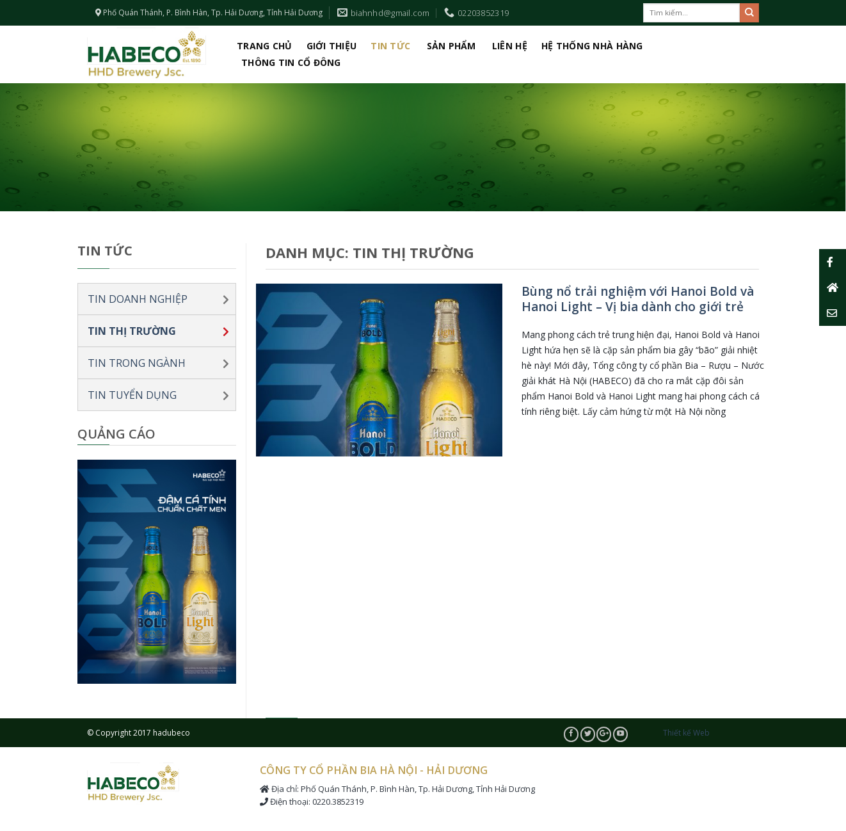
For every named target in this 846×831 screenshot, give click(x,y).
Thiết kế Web (686, 732)
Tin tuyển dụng (132, 395)
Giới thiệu (332, 46)
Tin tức (390, 46)
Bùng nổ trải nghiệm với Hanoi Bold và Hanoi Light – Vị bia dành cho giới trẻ (638, 299)
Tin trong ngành (137, 363)
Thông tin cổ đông (291, 62)
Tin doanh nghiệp (138, 299)
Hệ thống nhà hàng (592, 46)
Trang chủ (264, 46)
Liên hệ (509, 46)
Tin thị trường (132, 331)
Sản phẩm (451, 46)
